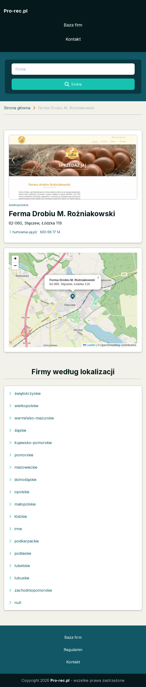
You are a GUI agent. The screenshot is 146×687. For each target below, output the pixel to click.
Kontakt (73, 39)
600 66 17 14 (50, 232)
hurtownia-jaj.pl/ (23, 232)
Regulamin (73, 649)
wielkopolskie (18, 205)
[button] (73, 296)
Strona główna (17, 108)
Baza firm (73, 24)
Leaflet (89, 345)
